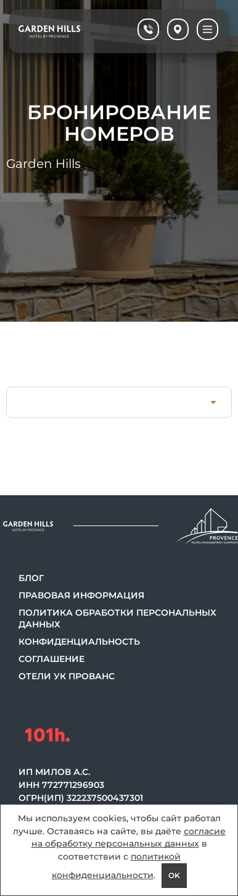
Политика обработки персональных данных (117, 618)
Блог (31, 578)
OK (174, 875)
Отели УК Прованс (66, 676)
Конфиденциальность (79, 641)
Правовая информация (81, 595)
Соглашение (51, 658)
